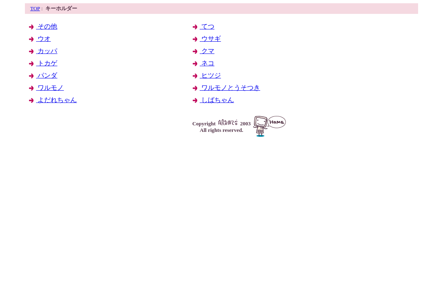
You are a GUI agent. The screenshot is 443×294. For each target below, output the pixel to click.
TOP (35, 8)
